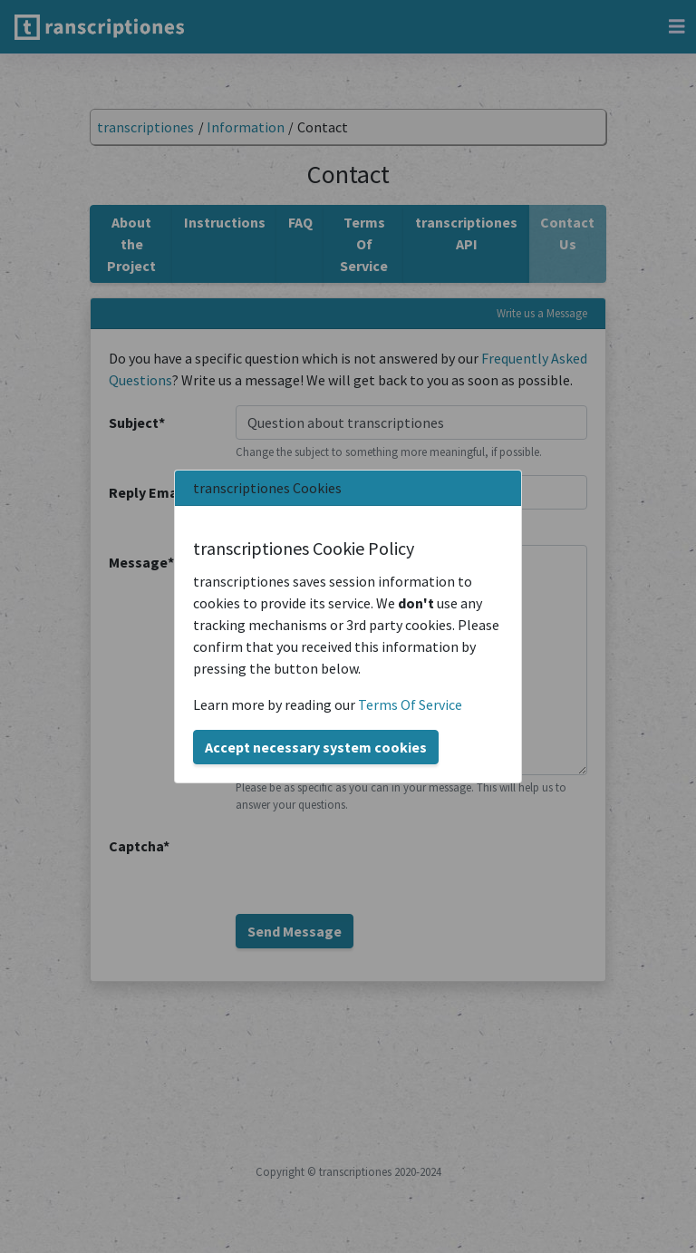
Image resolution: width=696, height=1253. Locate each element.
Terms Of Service (410, 704)
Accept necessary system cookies (316, 747)
